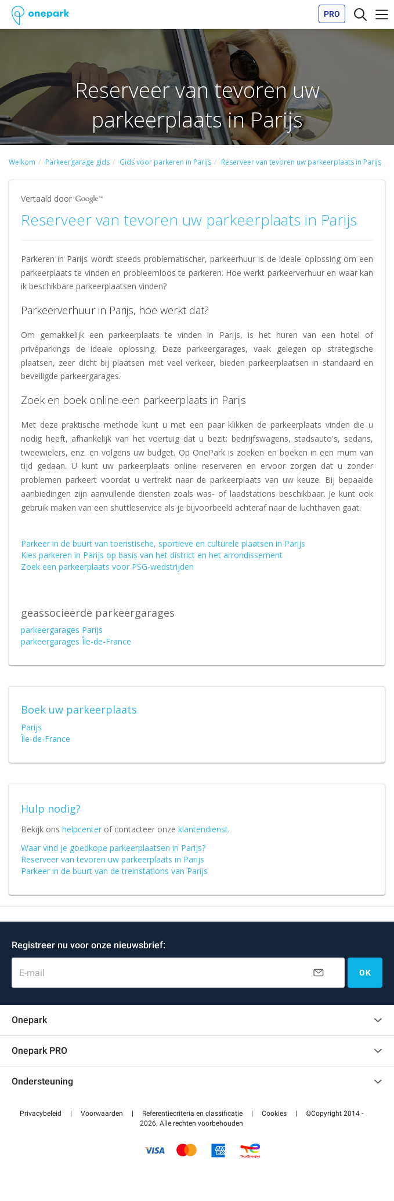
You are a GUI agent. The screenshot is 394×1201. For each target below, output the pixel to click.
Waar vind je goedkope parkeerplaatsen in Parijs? (113, 847)
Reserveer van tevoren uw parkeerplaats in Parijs (112, 859)
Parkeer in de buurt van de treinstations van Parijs (114, 870)
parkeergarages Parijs (62, 629)
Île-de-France (45, 738)
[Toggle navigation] (360, 14)
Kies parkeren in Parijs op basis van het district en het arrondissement (152, 555)
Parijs (31, 727)
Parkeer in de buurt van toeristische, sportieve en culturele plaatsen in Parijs (163, 543)
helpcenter (82, 829)
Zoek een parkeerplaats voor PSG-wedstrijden (107, 566)
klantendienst (203, 829)
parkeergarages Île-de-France (76, 641)
